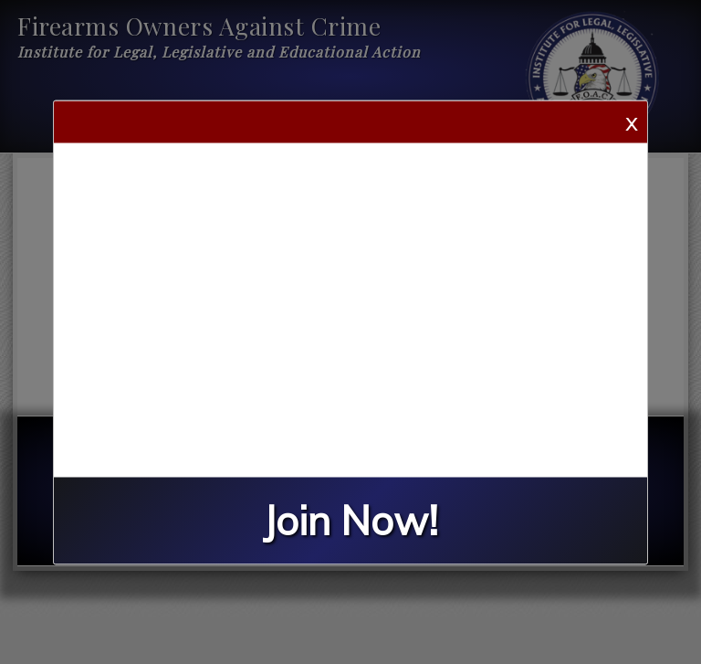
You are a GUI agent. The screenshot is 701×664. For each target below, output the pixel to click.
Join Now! (350, 520)
